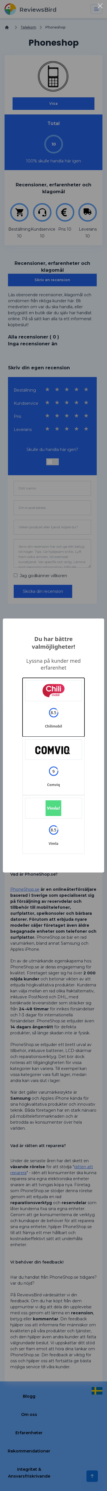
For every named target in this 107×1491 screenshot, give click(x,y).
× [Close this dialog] (100, 7)
